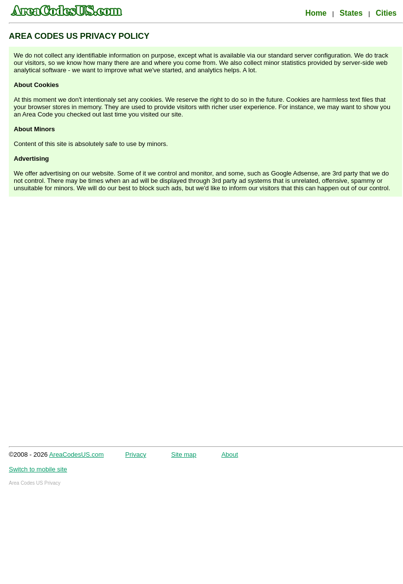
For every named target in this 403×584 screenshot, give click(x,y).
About (229, 454)
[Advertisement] (105, 324)
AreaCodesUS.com (76, 454)
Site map (183, 454)
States (351, 13)
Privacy (135, 454)
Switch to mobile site (38, 469)
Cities (386, 13)
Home (315, 13)
